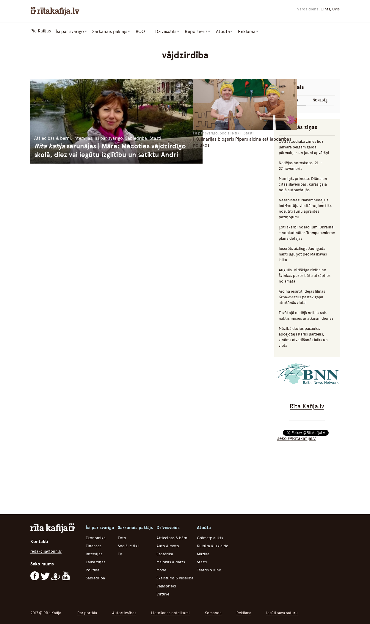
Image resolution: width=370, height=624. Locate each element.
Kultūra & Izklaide (212, 545)
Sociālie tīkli (128, 545)
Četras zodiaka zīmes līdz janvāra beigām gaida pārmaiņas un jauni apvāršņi (304, 146)
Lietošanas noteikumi (170, 612)
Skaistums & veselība (174, 577)
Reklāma (243, 612)
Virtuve (162, 593)
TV (120, 553)
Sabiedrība (95, 577)
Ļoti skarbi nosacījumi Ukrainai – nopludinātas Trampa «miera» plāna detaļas (307, 232)
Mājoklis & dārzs (170, 561)
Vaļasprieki (166, 585)
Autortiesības (124, 612)
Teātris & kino (209, 569)
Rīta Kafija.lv (307, 405)
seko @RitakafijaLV (296, 437)
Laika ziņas (95, 561)
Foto (122, 537)
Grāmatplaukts (210, 537)
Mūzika (203, 553)
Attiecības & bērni (172, 537)
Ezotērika (164, 553)
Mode (161, 569)
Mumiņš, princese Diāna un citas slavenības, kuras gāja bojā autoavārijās (303, 184)
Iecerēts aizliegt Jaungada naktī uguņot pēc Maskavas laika (303, 253)
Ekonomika (96, 537)
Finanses (93, 545)
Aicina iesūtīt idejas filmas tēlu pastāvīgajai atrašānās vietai (302, 296)
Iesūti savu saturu (282, 612)
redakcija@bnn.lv (46, 550)
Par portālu (87, 612)
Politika (92, 569)
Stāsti (202, 561)
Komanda (213, 612)
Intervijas (94, 553)
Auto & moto (167, 545)
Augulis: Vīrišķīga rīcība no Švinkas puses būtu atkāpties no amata (304, 275)
